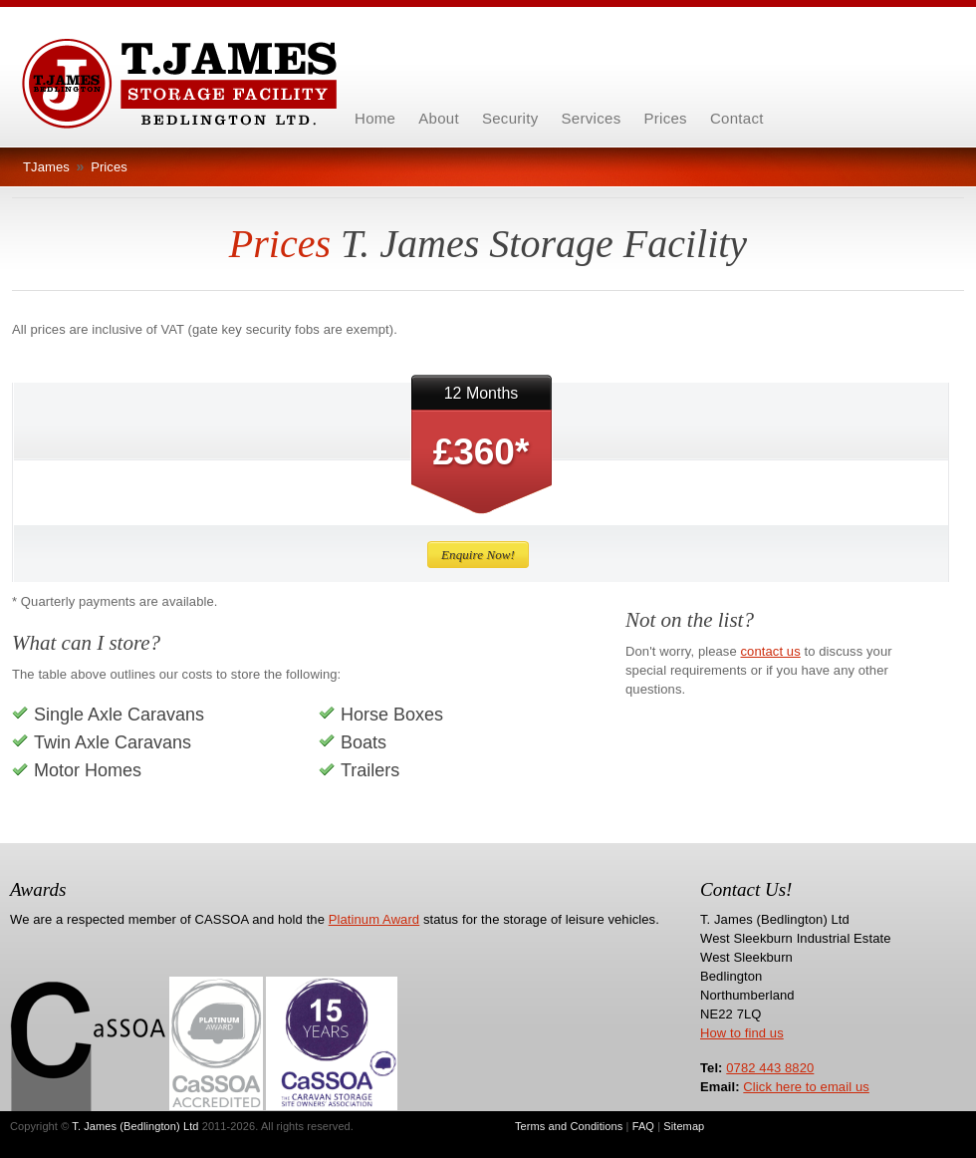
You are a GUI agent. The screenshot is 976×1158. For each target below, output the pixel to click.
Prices (109, 166)
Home (375, 118)
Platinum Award (374, 919)
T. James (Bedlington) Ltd (135, 1126)
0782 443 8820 (770, 1067)
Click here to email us (805, 1086)
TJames (46, 166)
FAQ (643, 1126)
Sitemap (683, 1126)
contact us (771, 651)
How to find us (742, 1032)
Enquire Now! (478, 554)
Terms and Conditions (568, 1126)
